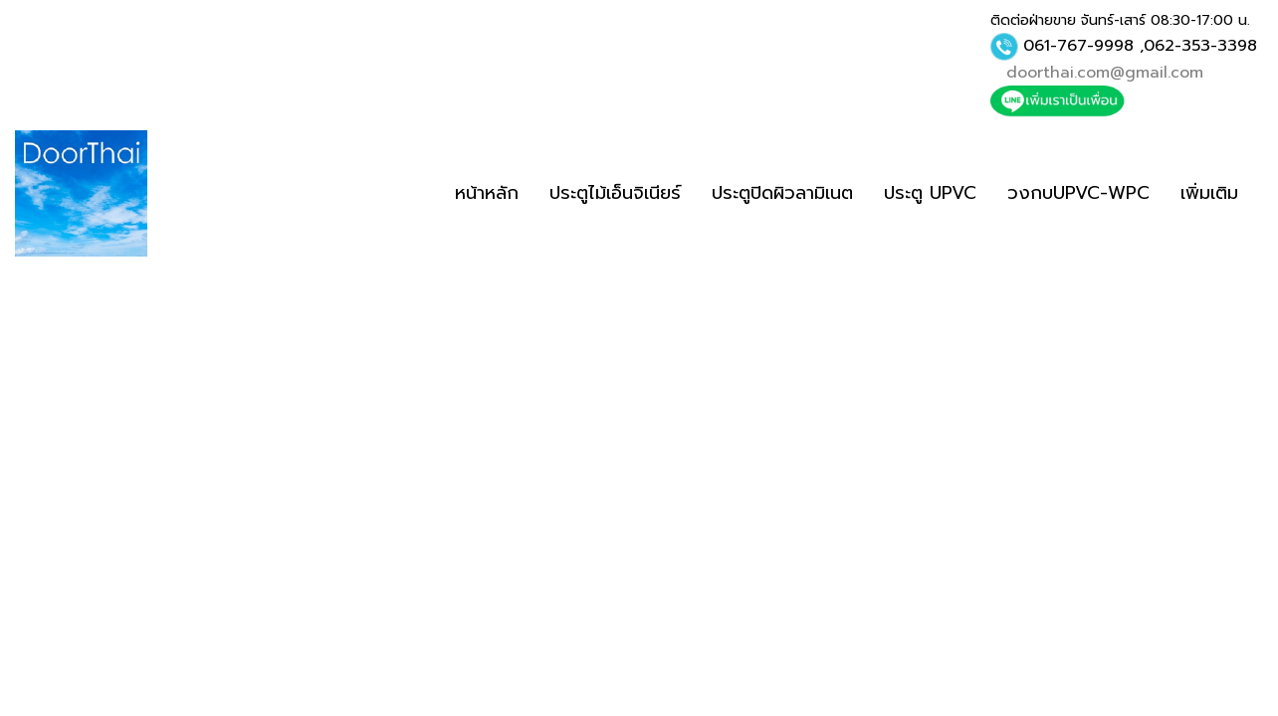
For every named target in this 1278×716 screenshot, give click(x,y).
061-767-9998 (1078, 46)
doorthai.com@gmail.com (1104, 73)
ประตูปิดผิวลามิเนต (782, 193)
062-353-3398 (1200, 46)
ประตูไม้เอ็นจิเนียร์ (615, 193)
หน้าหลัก (487, 193)
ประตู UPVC (930, 193)
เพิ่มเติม (1209, 193)
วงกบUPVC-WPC (1078, 193)
